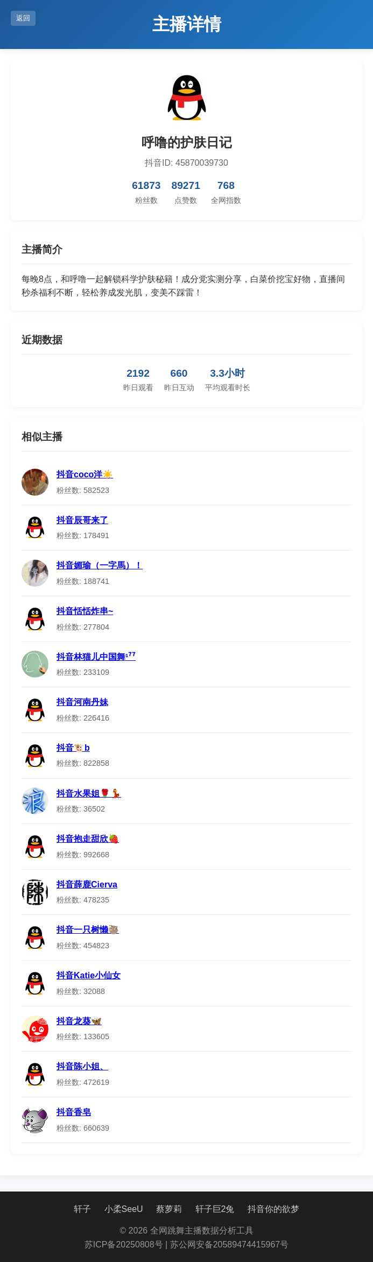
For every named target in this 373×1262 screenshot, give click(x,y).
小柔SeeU (123, 1209)
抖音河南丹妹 (82, 702)
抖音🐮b (73, 747)
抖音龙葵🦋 (79, 1021)
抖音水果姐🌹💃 (89, 793)
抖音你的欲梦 (273, 1209)
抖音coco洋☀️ (85, 474)
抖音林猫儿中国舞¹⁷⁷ (96, 656)
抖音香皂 (74, 1112)
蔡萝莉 (169, 1209)
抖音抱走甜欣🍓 (88, 838)
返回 (23, 18)
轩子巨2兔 (215, 1209)
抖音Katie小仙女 (89, 975)
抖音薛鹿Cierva (87, 884)
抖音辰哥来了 (82, 520)
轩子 (82, 1209)
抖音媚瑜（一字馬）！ (100, 565)
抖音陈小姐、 (82, 1066)
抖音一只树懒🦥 (88, 929)
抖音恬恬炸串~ (85, 611)
